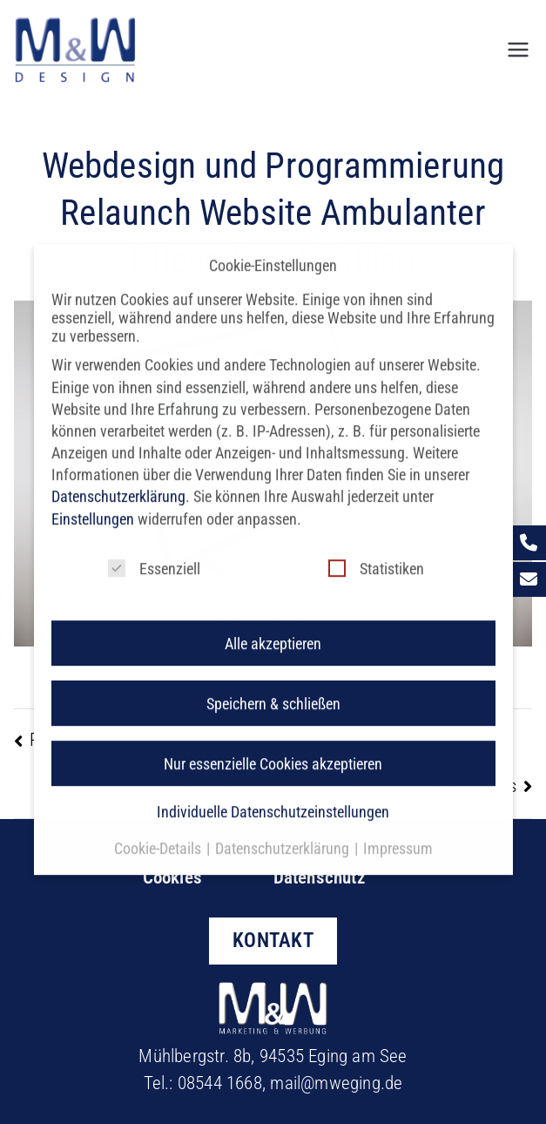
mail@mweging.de (336, 1083)
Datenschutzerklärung (118, 484)
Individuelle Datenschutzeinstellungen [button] (273, 799)
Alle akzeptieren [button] (273, 630)
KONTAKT (273, 940)
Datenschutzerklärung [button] (284, 836)
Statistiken (376, 555)
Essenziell (154, 555)
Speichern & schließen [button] (273, 690)
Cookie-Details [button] (159, 836)
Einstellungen (92, 506)
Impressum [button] (398, 836)
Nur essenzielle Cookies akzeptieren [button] (273, 750)
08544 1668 (220, 1083)
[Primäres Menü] (518, 49)
